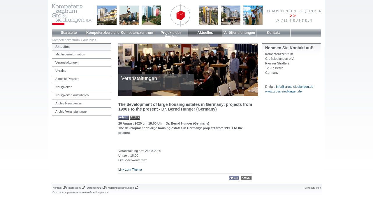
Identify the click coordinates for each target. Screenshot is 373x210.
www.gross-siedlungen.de (283, 91)
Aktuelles (205, 33)
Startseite (69, 33)
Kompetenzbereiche (102, 33)
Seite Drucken (313, 187)
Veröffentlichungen (239, 33)
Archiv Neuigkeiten (68, 103)
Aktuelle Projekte (67, 78)
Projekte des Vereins (171, 35)
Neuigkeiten (63, 87)
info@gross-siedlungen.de (294, 86)
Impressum (74, 187)
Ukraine (60, 70)
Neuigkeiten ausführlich (72, 95)
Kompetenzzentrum (137, 33)
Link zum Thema (130, 169)
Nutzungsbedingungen (121, 187)
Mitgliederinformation (70, 54)
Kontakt (273, 33)
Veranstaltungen (67, 62)
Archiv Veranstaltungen (71, 111)
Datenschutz (94, 187)
